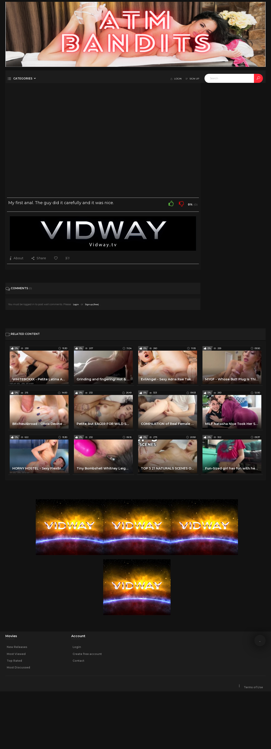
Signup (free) (92, 304)
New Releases (17, 647)
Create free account (87, 654)
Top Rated (14, 660)
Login (76, 304)
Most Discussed (18, 667)
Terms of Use (253, 687)
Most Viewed (16, 654)
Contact (78, 660)
